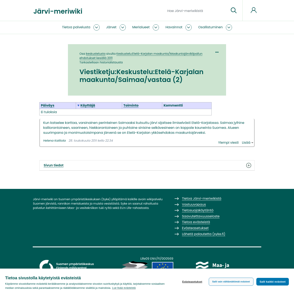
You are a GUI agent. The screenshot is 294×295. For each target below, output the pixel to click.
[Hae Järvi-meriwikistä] (197, 10)
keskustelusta (96, 54)
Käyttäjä (87, 105)
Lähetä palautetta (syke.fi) (203, 234)
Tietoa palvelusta (76, 27)
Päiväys (47, 105)
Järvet (111, 27)
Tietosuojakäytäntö (198, 210)
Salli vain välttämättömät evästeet (231, 281)
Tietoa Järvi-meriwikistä (201, 198)
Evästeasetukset (192, 281)
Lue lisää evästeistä (123, 287)
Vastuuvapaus (194, 204)
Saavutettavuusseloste (201, 216)
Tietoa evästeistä (196, 222)
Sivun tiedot (147, 165)
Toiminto (131, 105)
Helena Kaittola (54, 141)
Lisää (246, 142)
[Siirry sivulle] (233, 10)
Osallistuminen (210, 27)
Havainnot (174, 27)
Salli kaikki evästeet (273, 281)
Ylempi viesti (228, 142)
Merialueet (141, 27)
